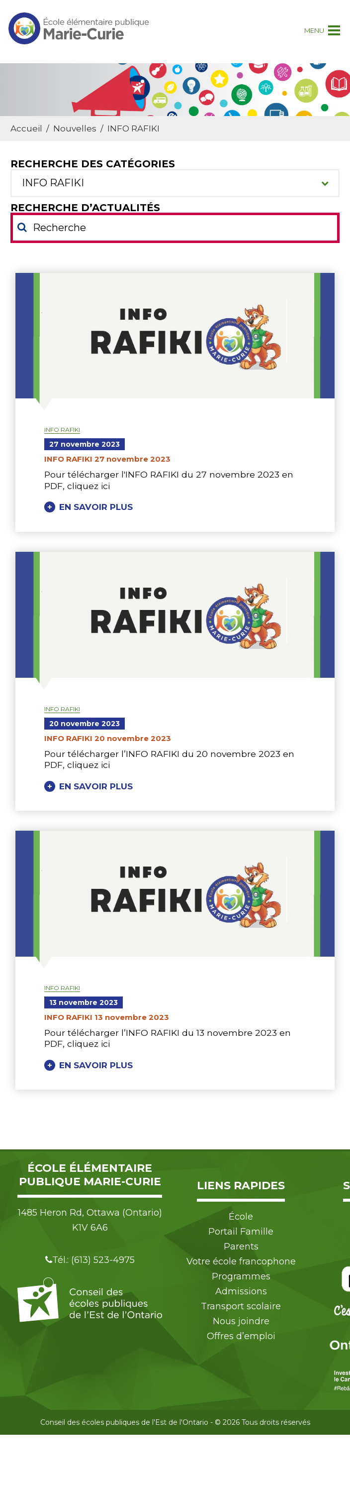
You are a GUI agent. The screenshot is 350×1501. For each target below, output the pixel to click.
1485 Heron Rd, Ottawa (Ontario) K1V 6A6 (90, 1220)
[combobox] (175, 183)
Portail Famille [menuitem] (240, 1231)
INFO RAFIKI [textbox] (53, 183)
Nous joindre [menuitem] (241, 1321)
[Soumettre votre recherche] (22, 227)
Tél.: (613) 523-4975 (90, 1259)
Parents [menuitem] (241, 1246)
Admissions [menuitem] (241, 1291)
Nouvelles (74, 128)
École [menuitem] (241, 1216)
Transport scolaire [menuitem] (241, 1306)
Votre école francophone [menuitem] (241, 1261)
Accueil (26, 128)
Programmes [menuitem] (241, 1276)
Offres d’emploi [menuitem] (241, 1336)
